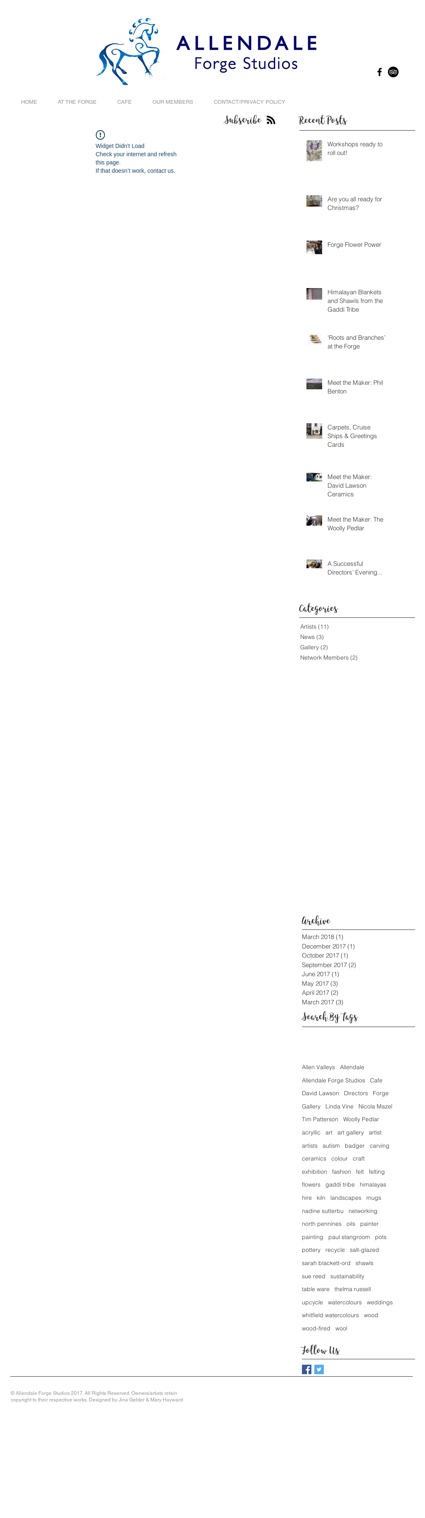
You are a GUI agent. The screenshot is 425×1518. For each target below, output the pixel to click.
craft (359, 1158)
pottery (311, 1249)
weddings (380, 1302)
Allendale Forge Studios (333, 1080)
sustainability (347, 1276)
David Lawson (320, 1093)
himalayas (373, 1184)
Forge (381, 1093)
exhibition (314, 1171)
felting (377, 1171)
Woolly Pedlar (361, 1119)
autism (331, 1145)
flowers (311, 1184)
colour (339, 1158)
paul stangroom (349, 1237)
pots (381, 1237)
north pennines (322, 1223)
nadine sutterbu (323, 1211)
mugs (373, 1197)
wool (341, 1328)
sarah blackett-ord (326, 1263)
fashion (341, 1171)
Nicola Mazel (375, 1106)
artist (375, 1132)
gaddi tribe (340, 1184)
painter (369, 1223)
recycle (335, 1249)
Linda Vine (339, 1106)
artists (310, 1145)
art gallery (350, 1132)
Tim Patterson (320, 1119)
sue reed (313, 1276)
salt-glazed (364, 1249)
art (328, 1132)
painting (312, 1237)
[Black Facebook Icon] (379, 72)
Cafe (376, 1080)
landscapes (345, 1197)
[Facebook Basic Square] (306, 1369)
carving (379, 1145)
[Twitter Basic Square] (319, 1369)
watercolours (345, 1302)
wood (371, 1315)
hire (307, 1197)
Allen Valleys (318, 1067)
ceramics (314, 1158)
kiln (321, 1197)
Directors (356, 1093)
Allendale (352, 1067)
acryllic (311, 1132)
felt (360, 1171)
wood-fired (316, 1328)
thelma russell (353, 1289)
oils (351, 1223)
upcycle (312, 1302)
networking (363, 1211)
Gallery (311, 1106)
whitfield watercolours (330, 1315)
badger (355, 1145)
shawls (364, 1263)
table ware (316, 1289)
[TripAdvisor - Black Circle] (393, 72)
